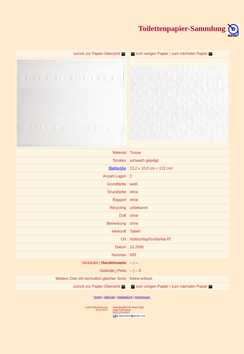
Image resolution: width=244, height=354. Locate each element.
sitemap (109, 297)
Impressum (142, 297)
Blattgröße (117, 168)
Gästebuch (124, 297)
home (98, 297)
